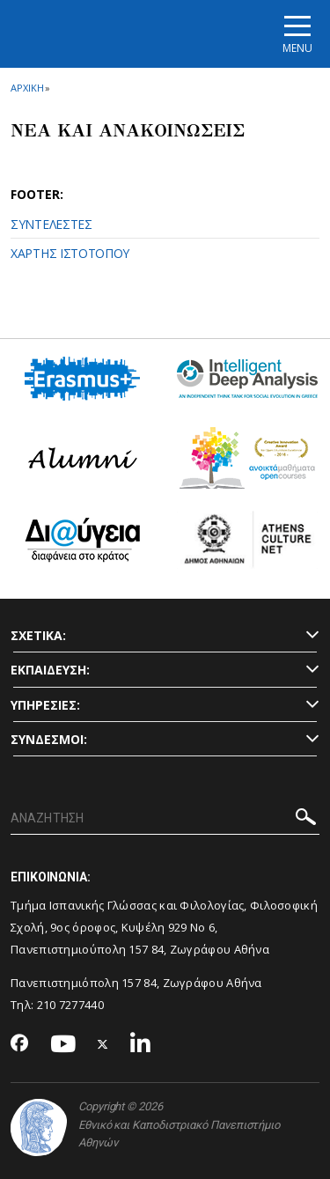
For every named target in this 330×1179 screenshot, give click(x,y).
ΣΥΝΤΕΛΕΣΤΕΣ (51, 224)
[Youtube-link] (63, 1045)
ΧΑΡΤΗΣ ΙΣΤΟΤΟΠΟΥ (70, 253)
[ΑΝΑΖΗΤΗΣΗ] (165, 819)
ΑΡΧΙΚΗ (27, 87)
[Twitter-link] (103, 1044)
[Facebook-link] (20, 1044)
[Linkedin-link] (140, 1045)
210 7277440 (72, 1005)
